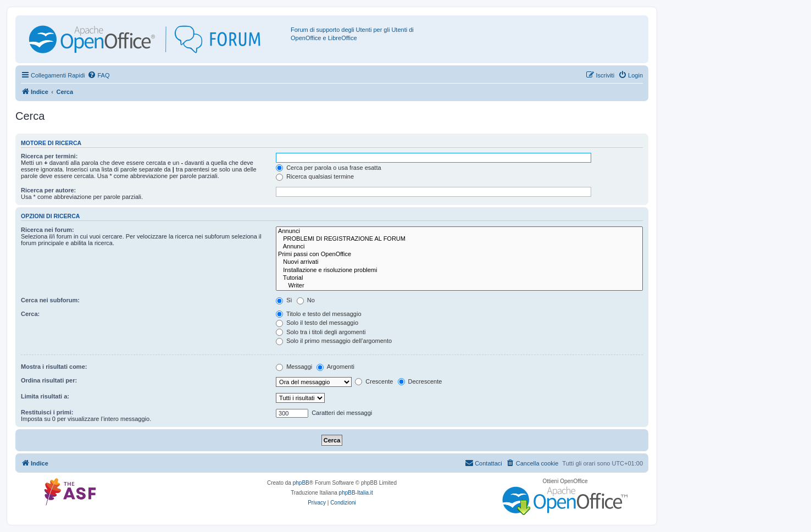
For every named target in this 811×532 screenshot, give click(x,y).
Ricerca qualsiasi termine (315, 176)
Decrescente (420, 381)
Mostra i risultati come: (54, 366)
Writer (459, 286)
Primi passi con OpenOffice (459, 254)
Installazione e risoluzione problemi (459, 270)
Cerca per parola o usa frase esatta (328, 167)
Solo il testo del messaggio (317, 322)
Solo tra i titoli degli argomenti (320, 332)
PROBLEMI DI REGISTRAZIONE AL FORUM (459, 239)
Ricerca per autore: (48, 190)
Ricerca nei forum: (47, 229)
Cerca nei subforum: (50, 300)
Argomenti (335, 366)
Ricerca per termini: (49, 156)
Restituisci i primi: (47, 412)
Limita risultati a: (45, 396)
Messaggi (294, 366)
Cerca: (30, 314)
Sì (284, 300)
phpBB (301, 483)
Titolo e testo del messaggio (318, 314)
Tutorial (459, 278)
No (306, 300)
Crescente (374, 381)
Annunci (459, 231)
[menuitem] (98, 75)
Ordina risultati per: (49, 380)
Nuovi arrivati (459, 262)
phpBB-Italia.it (356, 493)
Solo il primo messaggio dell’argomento (334, 340)
